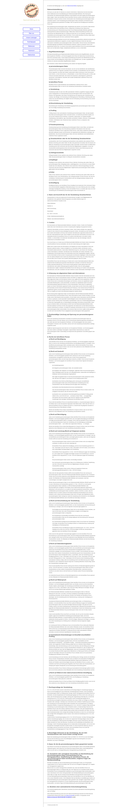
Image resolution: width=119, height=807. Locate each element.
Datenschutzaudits (70, 795)
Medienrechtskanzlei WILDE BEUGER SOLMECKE (59, 797)
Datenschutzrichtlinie (72, 5)
